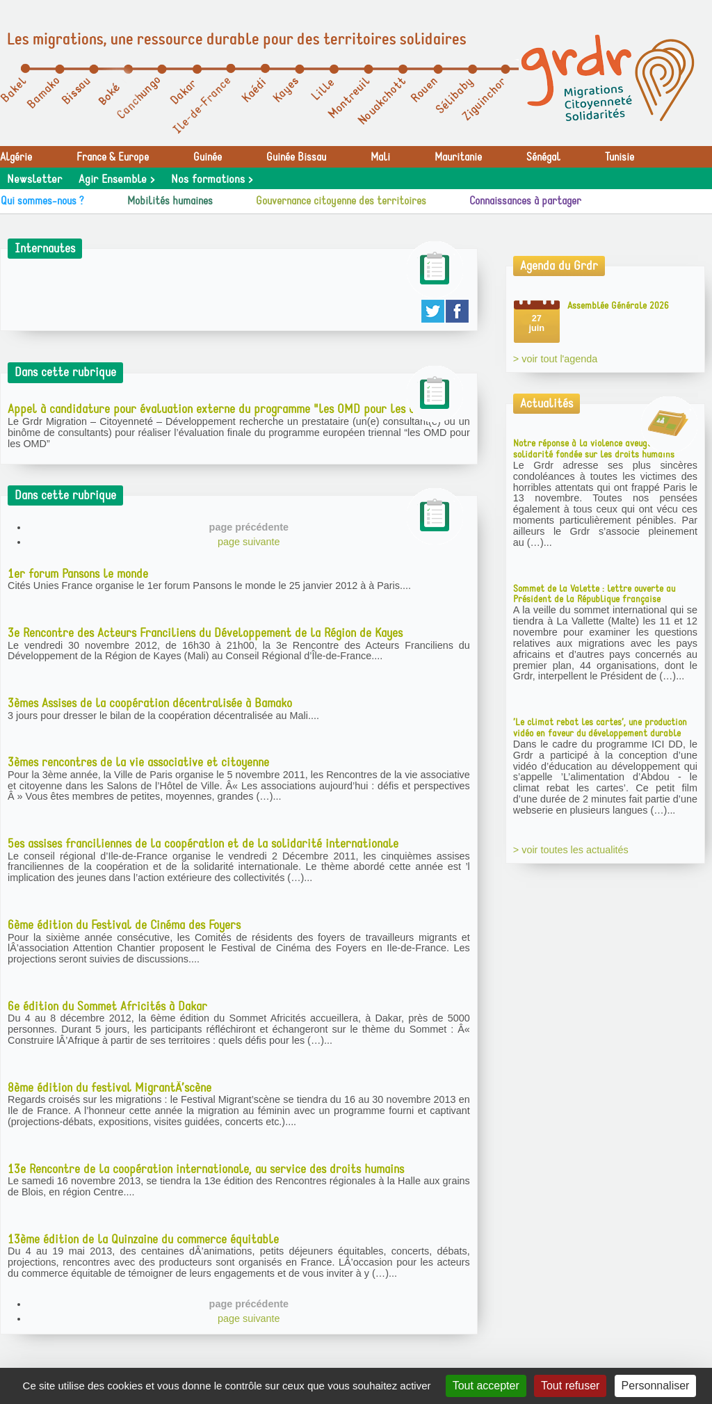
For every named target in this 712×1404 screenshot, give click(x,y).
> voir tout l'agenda (555, 358)
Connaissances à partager (525, 201)
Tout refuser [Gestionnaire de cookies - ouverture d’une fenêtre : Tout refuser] (570, 1385)
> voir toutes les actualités (571, 849)
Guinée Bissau (296, 157)
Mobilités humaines (170, 201)
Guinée (207, 157)
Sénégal (543, 157)
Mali (380, 157)
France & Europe (112, 157)
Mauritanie (458, 157)
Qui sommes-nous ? (42, 201)
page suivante (249, 541)
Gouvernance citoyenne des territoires (341, 201)
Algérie (16, 157)
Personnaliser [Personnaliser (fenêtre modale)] (656, 1385)
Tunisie (619, 157)
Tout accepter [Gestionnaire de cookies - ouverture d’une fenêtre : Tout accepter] (486, 1385)
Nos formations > (211, 179)
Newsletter (34, 179)
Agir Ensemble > (116, 179)
